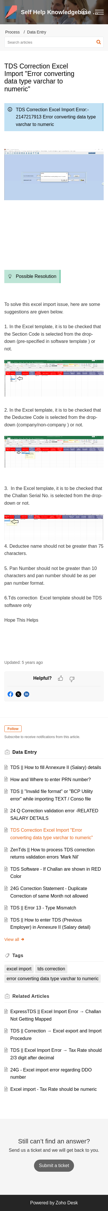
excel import (19, 968)
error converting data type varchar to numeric (52, 978)
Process (12, 32)
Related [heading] (30, 996)
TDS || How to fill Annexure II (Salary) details (55, 767)
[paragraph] (54, 376)
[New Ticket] (54, 1165)
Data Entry (36, 32)
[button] (84, 12)
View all (14, 939)
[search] (54, 42)
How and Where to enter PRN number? (50, 779)
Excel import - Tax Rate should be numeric (53, 1089)
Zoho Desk (67, 1202)
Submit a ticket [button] (54, 1165)
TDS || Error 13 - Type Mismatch (43, 907)
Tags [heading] (17, 955)
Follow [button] (12, 729)
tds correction (51, 968)
